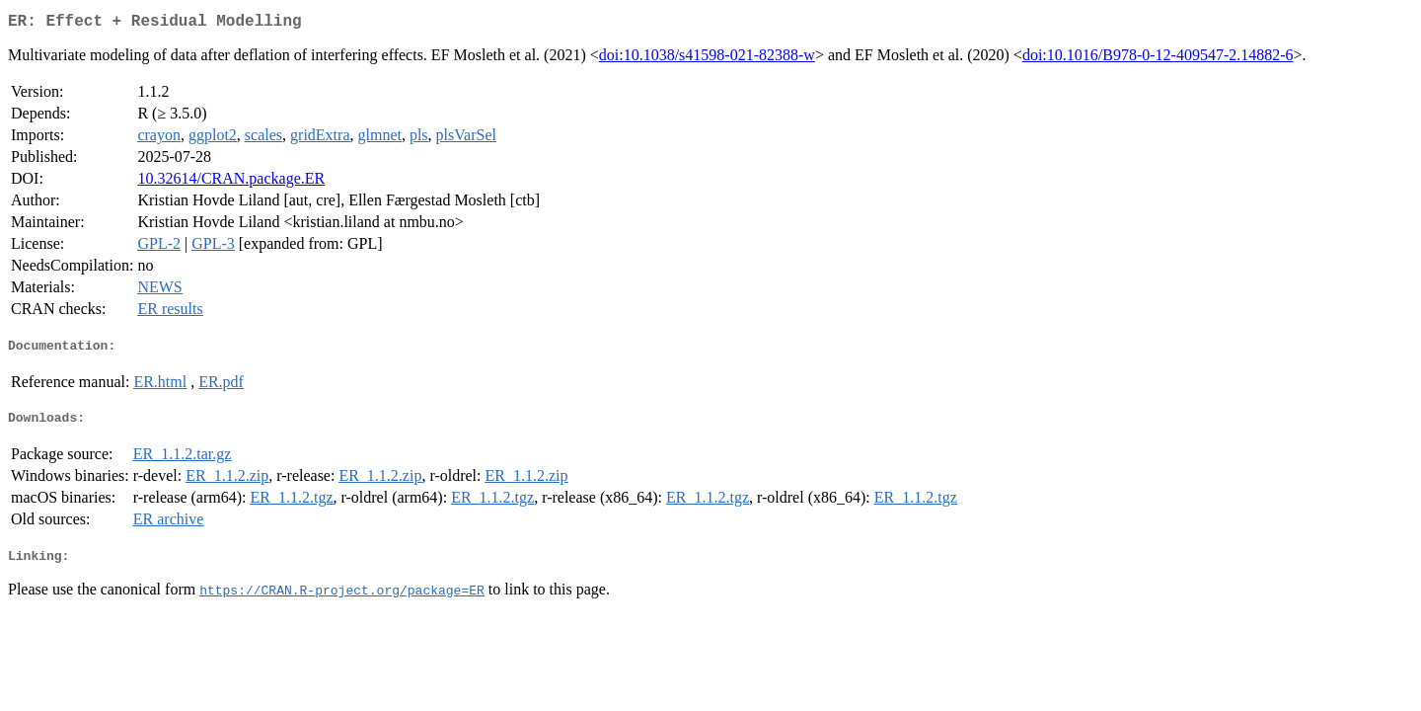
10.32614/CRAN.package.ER (231, 182)
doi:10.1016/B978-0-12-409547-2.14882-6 (1158, 58)
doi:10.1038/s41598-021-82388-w (707, 58)
